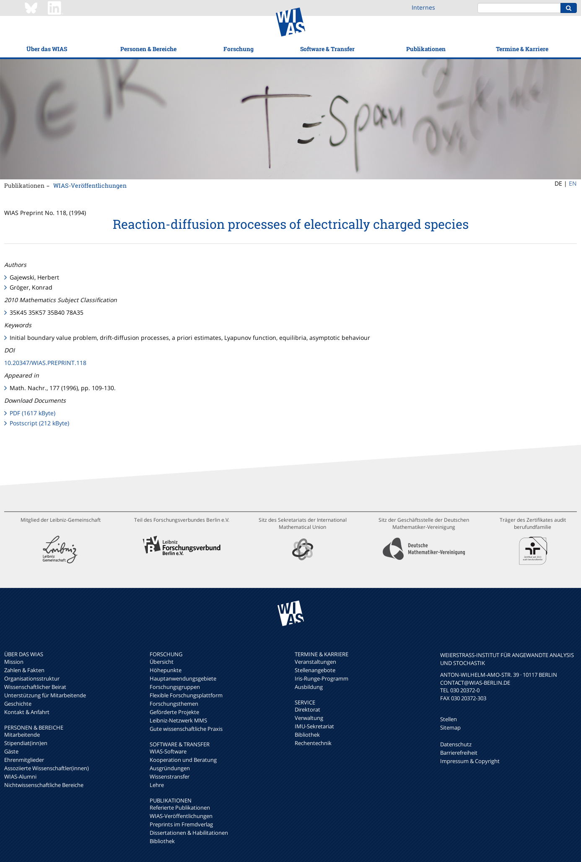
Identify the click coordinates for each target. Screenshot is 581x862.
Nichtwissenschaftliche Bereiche (43, 785)
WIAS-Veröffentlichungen (90, 185)
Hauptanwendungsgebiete (183, 678)
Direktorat (307, 709)
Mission (13, 661)
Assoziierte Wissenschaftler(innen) (46, 768)
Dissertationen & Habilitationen (189, 832)
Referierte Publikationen (180, 807)
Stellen (448, 719)
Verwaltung (309, 718)
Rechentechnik (313, 743)
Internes (423, 7)
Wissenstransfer (169, 776)
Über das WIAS (46, 49)
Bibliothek (162, 841)
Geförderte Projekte (174, 712)
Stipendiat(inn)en (25, 743)
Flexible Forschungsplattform (186, 695)
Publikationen (426, 49)
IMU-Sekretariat (314, 726)
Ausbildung (309, 687)
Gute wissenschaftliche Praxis (186, 729)
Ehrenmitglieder (24, 760)
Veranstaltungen (315, 661)
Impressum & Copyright (470, 761)
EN (573, 183)
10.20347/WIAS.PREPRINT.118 (45, 363)
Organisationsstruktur (32, 678)
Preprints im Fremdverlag (181, 824)
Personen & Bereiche (148, 49)
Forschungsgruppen (175, 687)
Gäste (11, 751)
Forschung (238, 49)
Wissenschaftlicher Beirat (35, 687)
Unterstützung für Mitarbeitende (45, 695)
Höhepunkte (166, 670)
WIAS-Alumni (20, 776)
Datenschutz (456, 744)
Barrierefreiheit (458, 752)
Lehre (157, 785)
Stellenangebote (315, 670)
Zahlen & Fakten (24, 670)
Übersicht (162, 661)
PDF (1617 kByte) (32, 413)
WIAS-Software (168, 751)
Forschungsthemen (174, 703)
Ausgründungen (170, 768)
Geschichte (17, 703)
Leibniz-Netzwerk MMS (178, 720)
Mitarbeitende (22, 734)
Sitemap (450, 727)
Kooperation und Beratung (183, 760)
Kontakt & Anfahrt (26, 712)
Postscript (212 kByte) (39, 423)
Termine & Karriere (522, 49)
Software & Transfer (327, 49)
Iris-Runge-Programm (321, 678)
